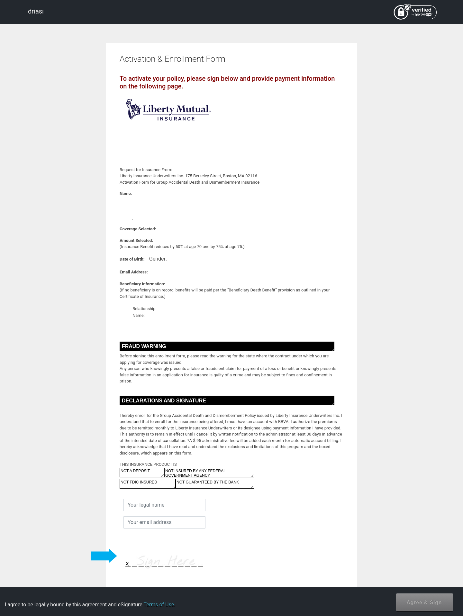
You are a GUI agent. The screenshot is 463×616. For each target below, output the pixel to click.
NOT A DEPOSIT (142, 472)
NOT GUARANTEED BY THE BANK (215, 484)
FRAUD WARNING (227, 346)
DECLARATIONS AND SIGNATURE (227, 400)
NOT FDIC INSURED (148, 484)
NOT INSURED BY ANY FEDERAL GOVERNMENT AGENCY (209, 472)
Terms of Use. (159, 605)
